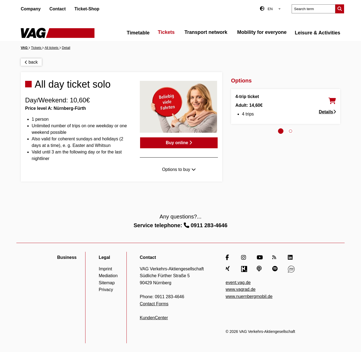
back (31, 62)
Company (31, 9)
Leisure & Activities (317, 33)
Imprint (105, 269)
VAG (24, 48)
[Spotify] (275, 269)
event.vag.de (238, 282)
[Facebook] (229, 257)
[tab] (280, 131)
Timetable (138, 33)
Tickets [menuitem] (166, 32)
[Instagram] (244, 257)
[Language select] (274, 9)
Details (327, 112)
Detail (66, 48)
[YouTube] (260, 257)
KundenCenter (154, 317)
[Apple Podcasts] (260, 269)
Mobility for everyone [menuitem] (262, 32)
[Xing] (229, 269)
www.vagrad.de (240, 289)
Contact (57, 9)
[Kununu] (244, 269)
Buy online (179, 142)
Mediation (108, 275)
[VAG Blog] (291, 269)
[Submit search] (339, 8)
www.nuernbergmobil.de (249, 296)
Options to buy (179, 169)
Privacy (106, 289)
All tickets (52, 48)
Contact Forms (154, 303)
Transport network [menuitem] (206, 32)
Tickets (36, 48)
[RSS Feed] (275, 257)
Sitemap (107, 282)
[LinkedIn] (291, 257)
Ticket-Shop (86, 9)
